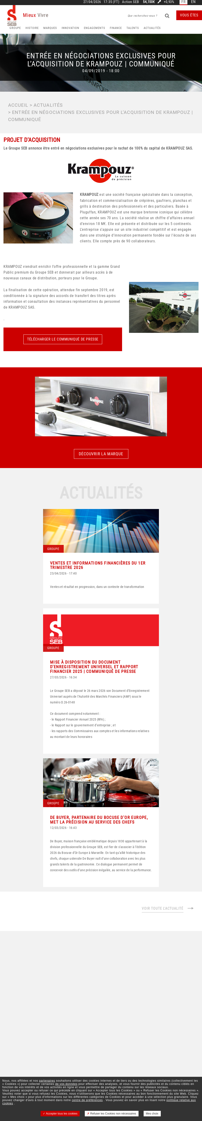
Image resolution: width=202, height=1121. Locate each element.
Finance (116, 28)
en (193, 2)
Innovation (70, 28)
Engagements (94, 28)
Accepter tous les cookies (60, 1113)
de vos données (66, 1084)
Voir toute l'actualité (168, 908)
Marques (50, 28)
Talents (132, 28)
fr (183, 2)
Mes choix (152, 1113)
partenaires (47, 1080)
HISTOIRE (32, 28)
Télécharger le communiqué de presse (62, 339)
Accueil (18, 105)
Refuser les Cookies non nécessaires (111, 1113)
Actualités (152, 28)
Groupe (15, 28)
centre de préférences (87, 1100)
